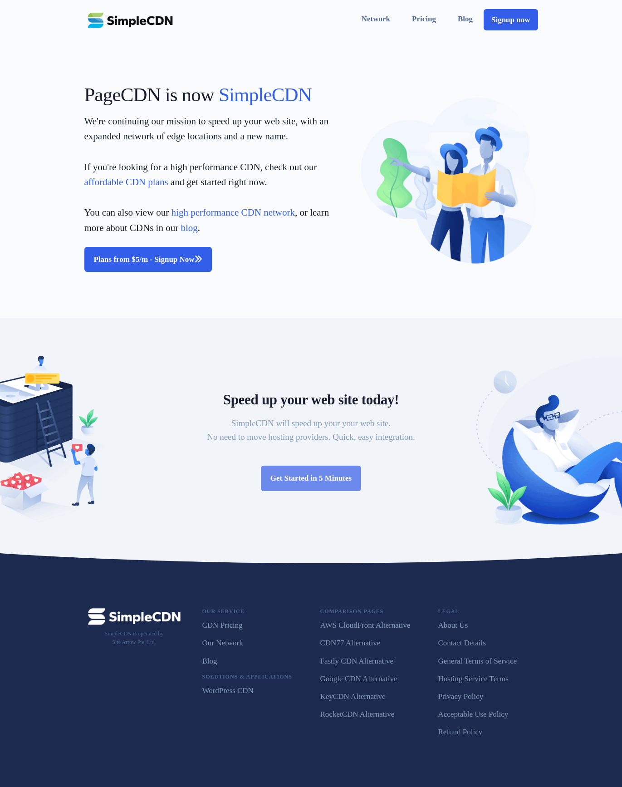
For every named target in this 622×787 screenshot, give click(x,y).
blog (189, 227)
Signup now (510, 19)
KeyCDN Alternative (353, 696)
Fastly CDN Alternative (356, 661)
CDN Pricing (222, 625)
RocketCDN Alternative (357, 714)
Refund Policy (460, 732)
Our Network (222, 643)
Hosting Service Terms (473, 678)
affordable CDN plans (126, 182)
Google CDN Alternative (358, 678)
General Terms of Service (477, 661)
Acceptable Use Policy (473, 714)
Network (376, 19)
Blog (465, 19)
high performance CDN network (233, 212)
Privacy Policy (461, 696)
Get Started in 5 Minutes (311, 478)
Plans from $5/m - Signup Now (148, 259)
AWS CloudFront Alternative (365, 625)
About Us (453, 625)
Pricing (424, 19)
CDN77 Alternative (350, 643)
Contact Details (462, 643)
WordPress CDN (228, 690)
